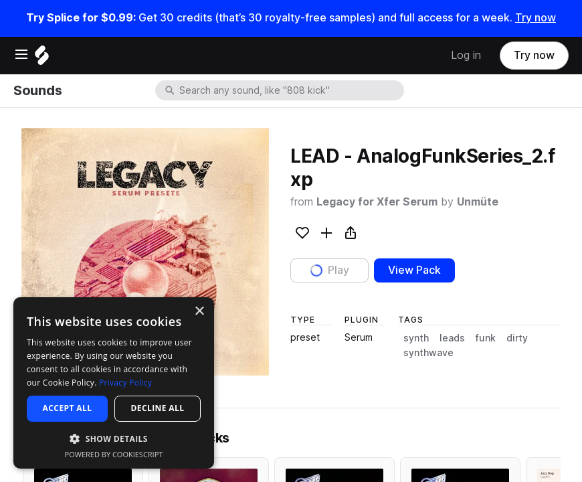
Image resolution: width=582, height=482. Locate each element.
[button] (114, 438)
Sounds (37, 90)
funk (486, 338)
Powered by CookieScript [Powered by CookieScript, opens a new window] (114, 454)
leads (452, 338)
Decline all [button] (158, 408)
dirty (517, 338)
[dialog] (113, 383)
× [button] (199, 312)
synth (416, 338)
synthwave (428, 352)
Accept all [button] (67, 408)
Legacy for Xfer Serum (377, 201)
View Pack (414, 270)
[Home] (42, 58)
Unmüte (477, 201)
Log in (466, 55)
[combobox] (290, 90)
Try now (535, 17)
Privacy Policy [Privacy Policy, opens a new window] (125, 382)
